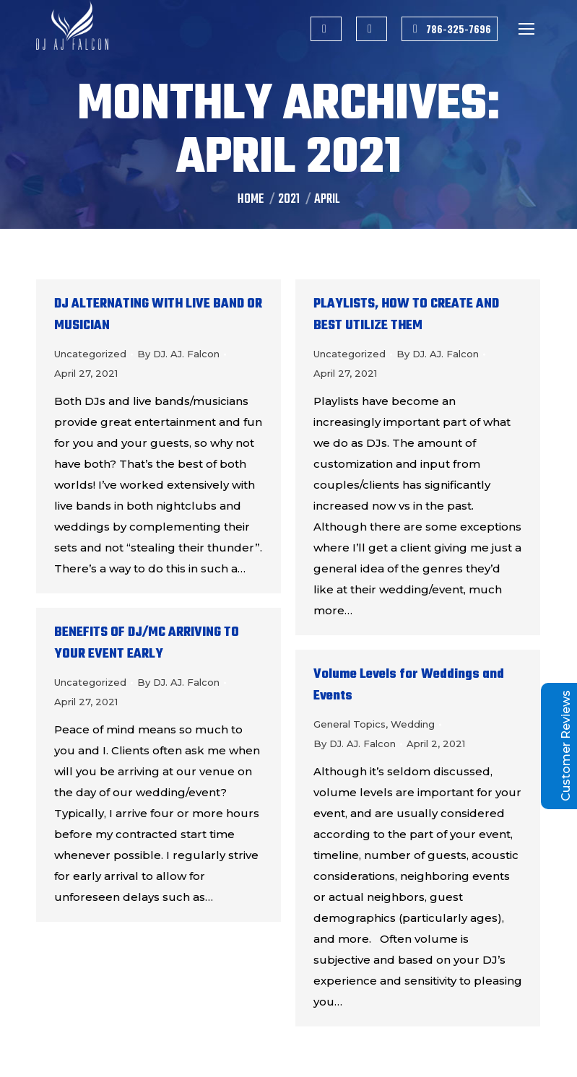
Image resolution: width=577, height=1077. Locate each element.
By (178, 353)
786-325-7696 (449, 28)
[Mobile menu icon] (526, 28)
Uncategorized (90, 353)
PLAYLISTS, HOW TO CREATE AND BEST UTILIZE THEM (406, 315)
